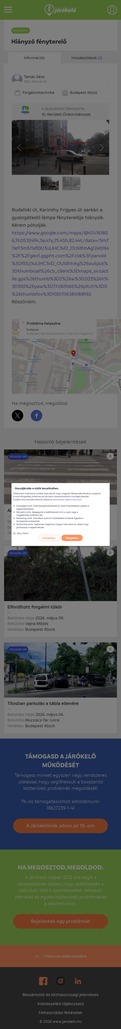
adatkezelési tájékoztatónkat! (67, 499)
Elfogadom (72, 538)
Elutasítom (49, 538)
